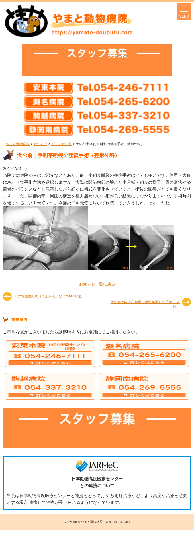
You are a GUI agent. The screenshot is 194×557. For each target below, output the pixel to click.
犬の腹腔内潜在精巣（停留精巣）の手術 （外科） (145, 304)
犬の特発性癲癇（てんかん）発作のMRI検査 (48, 296)
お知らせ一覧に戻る (97, 284)
